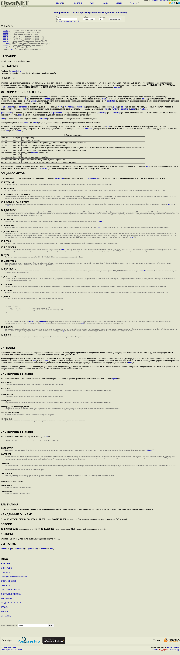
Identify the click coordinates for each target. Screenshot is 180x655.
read (133, 109)
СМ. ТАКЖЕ (6, 619)
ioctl (20, 115)
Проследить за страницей (11, 653)
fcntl (108, 127)
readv (142, 109)
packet (43, 552)
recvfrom (69, 107)
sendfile (124, 109)
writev (115, 109)
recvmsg (81, 107)
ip (63, 333)
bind (104, 99)
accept (34, 101)
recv (60, 107)
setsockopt (116, 113)
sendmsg (23, 107)
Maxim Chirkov (173, 651)
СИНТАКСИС (6, 571)
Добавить (154, 653)
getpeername (56, 113)
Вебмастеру (174, 653)
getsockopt (102, 113)
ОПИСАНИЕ (6, 576)
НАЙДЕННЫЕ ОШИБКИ (11, 606)
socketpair (111, 101)
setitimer (8, 206)
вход (157, 0)
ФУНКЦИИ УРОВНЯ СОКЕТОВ (14, 580)
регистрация (164, 0)
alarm (170, 204)
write (107, 109)
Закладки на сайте (8, 651)
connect (46, 99)
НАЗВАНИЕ (5, 567)
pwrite (35, 123)
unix (100, 221)
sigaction (44, 168)
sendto (11, 107)
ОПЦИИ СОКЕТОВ (9, 584)
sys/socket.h (15, 71)
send (3, 107)
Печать (76, 21)
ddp (51, 552)
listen (144, 99)
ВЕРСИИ (4, 610)
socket (117, 87)
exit (82, 326)
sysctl (114, 381)
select (123, 107)
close (3, 119)
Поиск (132, 3)
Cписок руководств (64, 21)
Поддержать (164, 653)
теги (136, 3)
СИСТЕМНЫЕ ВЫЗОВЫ (11, 593)
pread (26, 123)
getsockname (6, 113)
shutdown (43, 119)
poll (115, 107)
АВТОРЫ (4, 615)
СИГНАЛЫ (5, 589)
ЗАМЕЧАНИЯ (6, 602)
